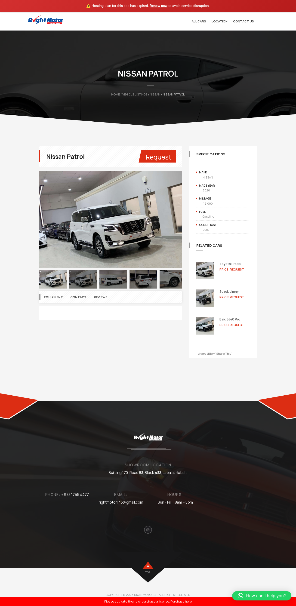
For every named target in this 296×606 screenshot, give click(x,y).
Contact (78, 297)
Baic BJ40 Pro (229, 319)
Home (115, 94)
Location (220, 21)
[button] (261, 595)
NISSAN (155, 94)
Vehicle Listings (134, 94)
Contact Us (243, 21)
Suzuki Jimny (229, 291)
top (147, 572)
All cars (199, 21)
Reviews (101, 297)
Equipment (53, 297)
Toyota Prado (230, 263)
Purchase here (181, 601)
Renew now (158, 6)
